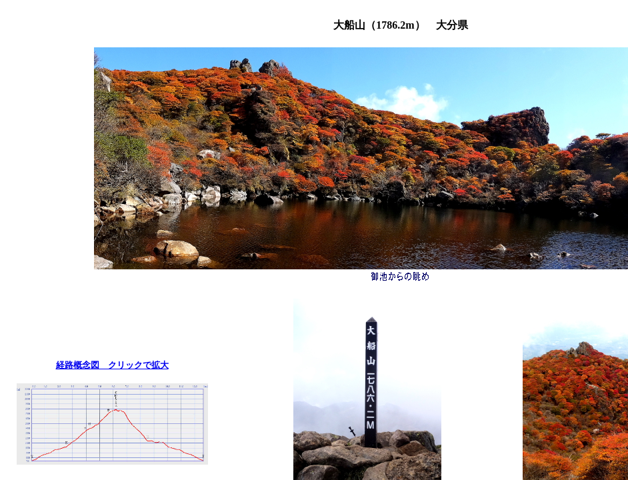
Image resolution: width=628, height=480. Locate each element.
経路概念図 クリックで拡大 (112, 365)
